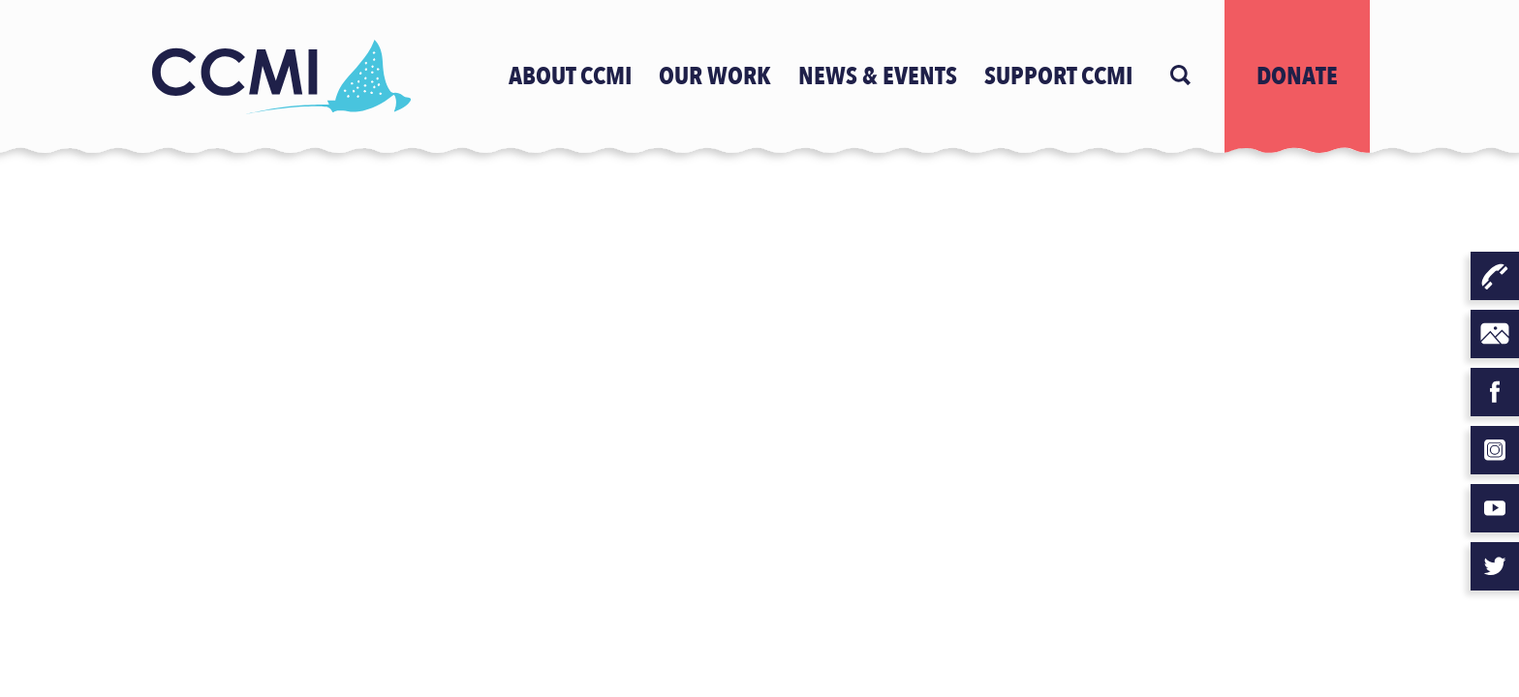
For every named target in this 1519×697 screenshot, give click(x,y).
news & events (877, 76)
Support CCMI (1058, 76)
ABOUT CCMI (570, 76)
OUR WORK (715, 76)
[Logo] (280, 77)
